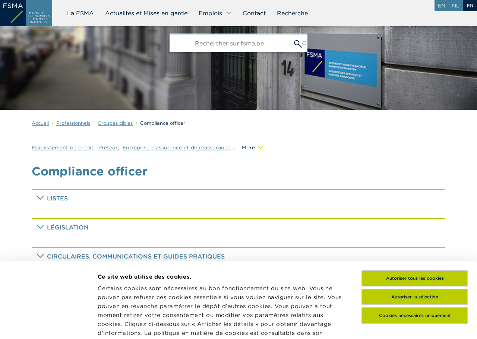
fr (470, 5)
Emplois (215, 13)
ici (134, 268)
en (441, 5)
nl (455, 5)
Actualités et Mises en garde (146, 13)
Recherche (292, 13)
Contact (254, 13)
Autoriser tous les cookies (415, 204)
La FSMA (80, 13)
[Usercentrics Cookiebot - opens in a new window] (48, 324)
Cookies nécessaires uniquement (415, 242)
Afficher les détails (125, 324)
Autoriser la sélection (414, 223)
